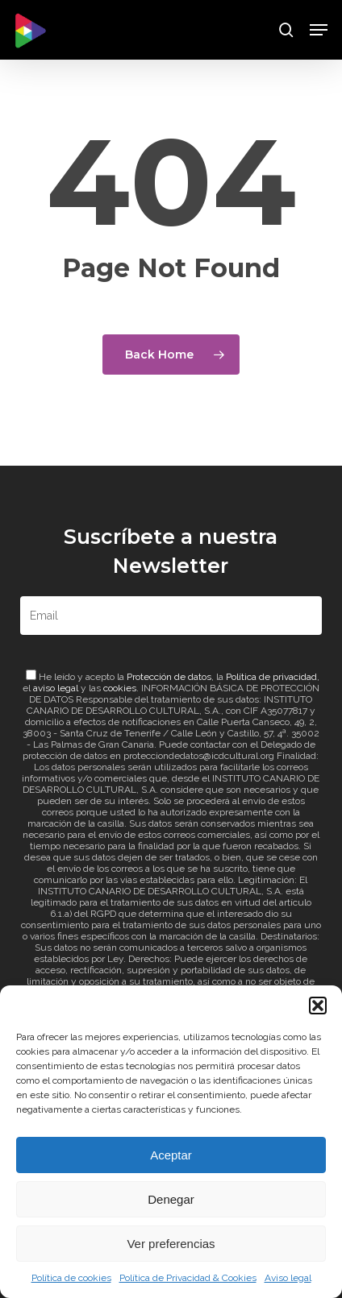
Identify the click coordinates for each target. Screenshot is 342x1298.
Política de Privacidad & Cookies (187, 1277)
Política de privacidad (271, 676)
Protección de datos (169, 676)
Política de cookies (71, 1277)
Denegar (171, 1199)
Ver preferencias (171, 1243)
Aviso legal (288, 1277)
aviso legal (55, 688)
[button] (318, 1005)
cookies (119, 688)
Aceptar (171, 1155)
